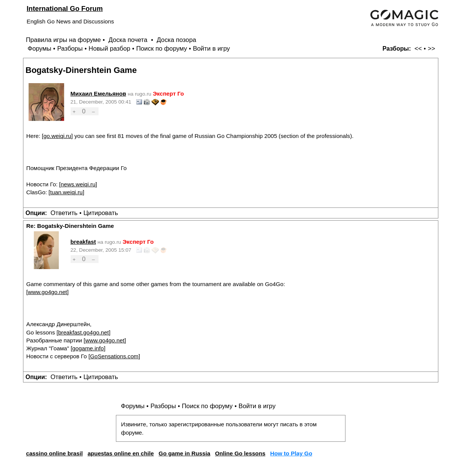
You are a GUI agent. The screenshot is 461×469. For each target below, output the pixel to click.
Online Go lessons (240, 453)
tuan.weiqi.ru (66, 192)
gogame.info (88, 348)
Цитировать (100, 213)
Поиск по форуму (161, 48)
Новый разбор (110, 48)
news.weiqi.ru (78, 184)
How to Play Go (291, 453)
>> (431, 48)
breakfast (83, 241)
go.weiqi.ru (57, 136)
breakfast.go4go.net (83, 332)
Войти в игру (211, 48)
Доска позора (176, 39)
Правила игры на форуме (63, 39)
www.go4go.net (47, 292)
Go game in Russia (184, 453)
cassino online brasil (54, 453)
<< (418, 48)
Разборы (70, 48)
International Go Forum (65, 8)
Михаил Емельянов (98, 93)
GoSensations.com (114, 356)
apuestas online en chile (121, 453)
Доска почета (128, 39)
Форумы (39, 48)
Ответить (64, 213)
